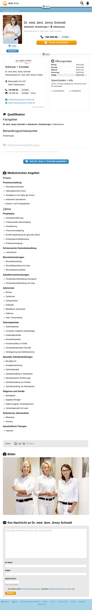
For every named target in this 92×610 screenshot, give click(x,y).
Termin (57, 42)
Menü (46, 6)
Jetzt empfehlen (46, 161)
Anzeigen (65, 37)
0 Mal (12, 46)
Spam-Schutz (10, 578)
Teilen (7, 444)
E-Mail (7, 570)
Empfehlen (12, 51)
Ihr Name (8, 562)
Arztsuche (6, 11)
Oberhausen (15, 11)
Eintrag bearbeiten (38, 107)
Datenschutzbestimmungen (60, 589)
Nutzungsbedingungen (31, 589)
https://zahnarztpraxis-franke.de (20, 103)
